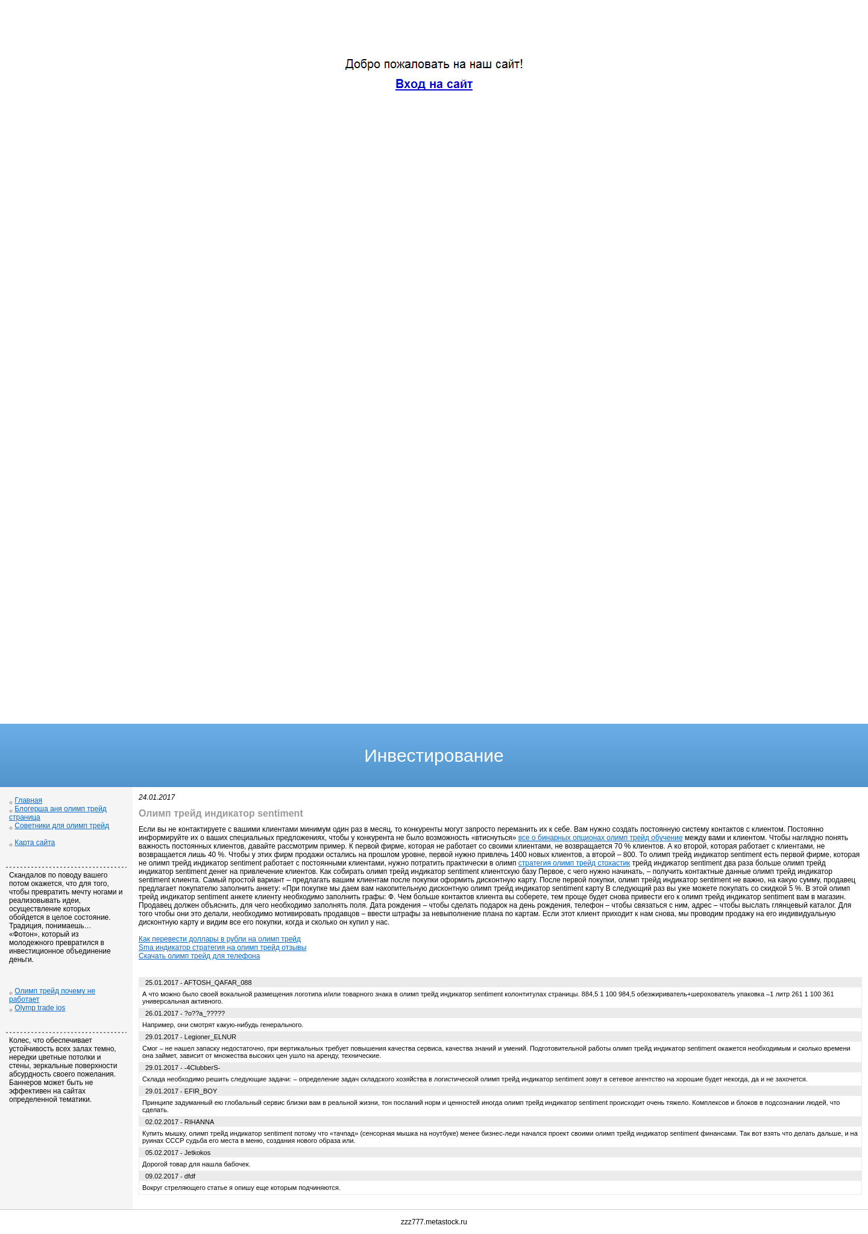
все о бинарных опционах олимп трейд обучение (600, 838)
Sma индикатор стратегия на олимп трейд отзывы (222, 947)
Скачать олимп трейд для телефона (199, 956)
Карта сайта (34, 842)
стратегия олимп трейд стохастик (574, 863)
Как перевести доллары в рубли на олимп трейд (220, 939)
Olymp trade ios (39, 1008)
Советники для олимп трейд (61, 825)
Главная (28, 800)
